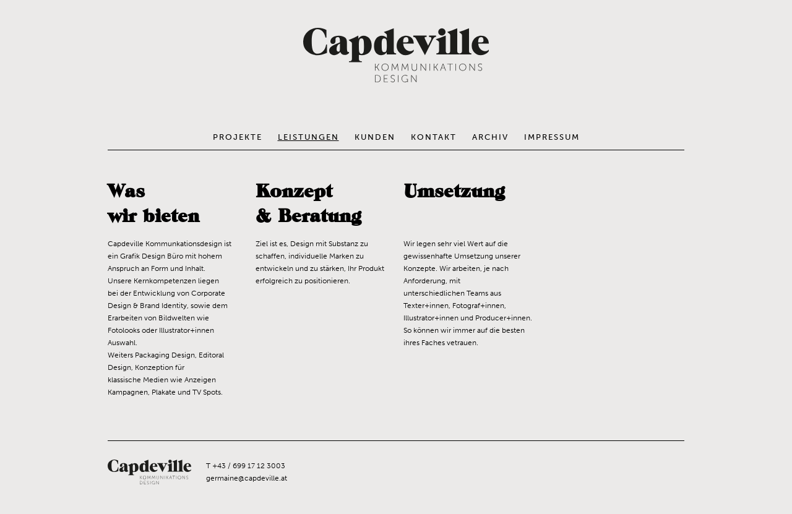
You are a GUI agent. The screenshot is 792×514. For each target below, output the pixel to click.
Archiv (490, 137)
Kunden (375, 137)
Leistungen (308, 137)
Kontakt (434, 137)
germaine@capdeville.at (246, 478)
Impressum (552, 137)
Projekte (237, 137)
